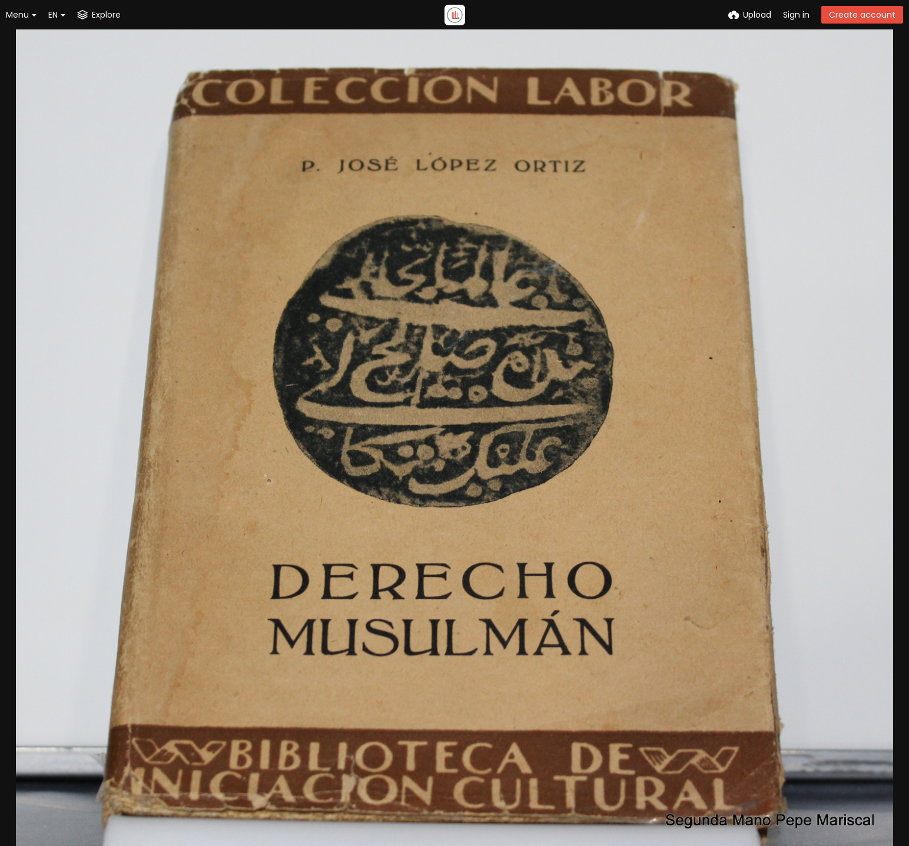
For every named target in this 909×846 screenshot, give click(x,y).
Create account (862, 15)
